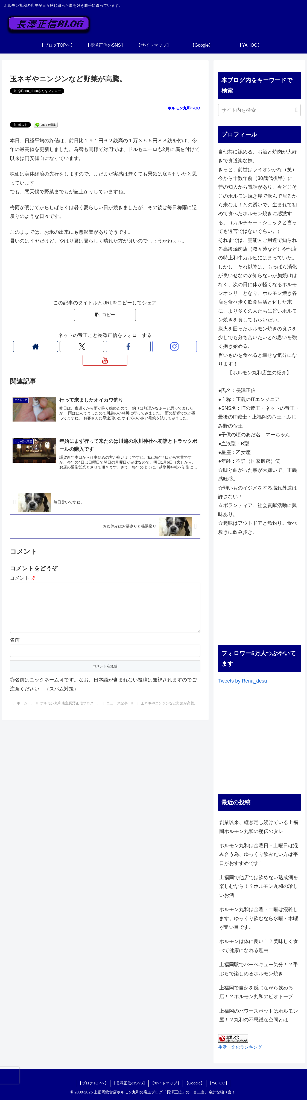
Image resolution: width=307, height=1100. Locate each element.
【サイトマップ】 (165, 1083)
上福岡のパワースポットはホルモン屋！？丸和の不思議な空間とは (258, 1015)
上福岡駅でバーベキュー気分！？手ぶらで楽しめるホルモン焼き (258, 969)
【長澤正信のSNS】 (127, 1083)
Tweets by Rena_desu (242, 681)
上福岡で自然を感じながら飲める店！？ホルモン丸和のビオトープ (256, 992)
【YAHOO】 (223, 1083)
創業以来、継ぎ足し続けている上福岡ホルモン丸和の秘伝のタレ (258, 827)
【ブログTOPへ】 (88, 1083)
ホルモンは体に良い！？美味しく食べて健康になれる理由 (258, 946)
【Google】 (197, 1083)
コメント (23, 566)
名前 (15, 637)
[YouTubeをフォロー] (130, 346)
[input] (259, 110)
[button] (105, 315)
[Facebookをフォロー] (105, 346)
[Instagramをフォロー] (117, 346)
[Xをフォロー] (92, 346)
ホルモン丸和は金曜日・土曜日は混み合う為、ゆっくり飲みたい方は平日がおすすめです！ (258, 854)
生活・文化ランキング (240, 1047)
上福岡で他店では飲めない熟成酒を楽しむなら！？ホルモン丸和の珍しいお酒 (258, 886)
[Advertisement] (259, 595)
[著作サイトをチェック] (79, 346)
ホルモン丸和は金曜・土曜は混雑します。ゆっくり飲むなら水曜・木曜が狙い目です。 (258, 918)
